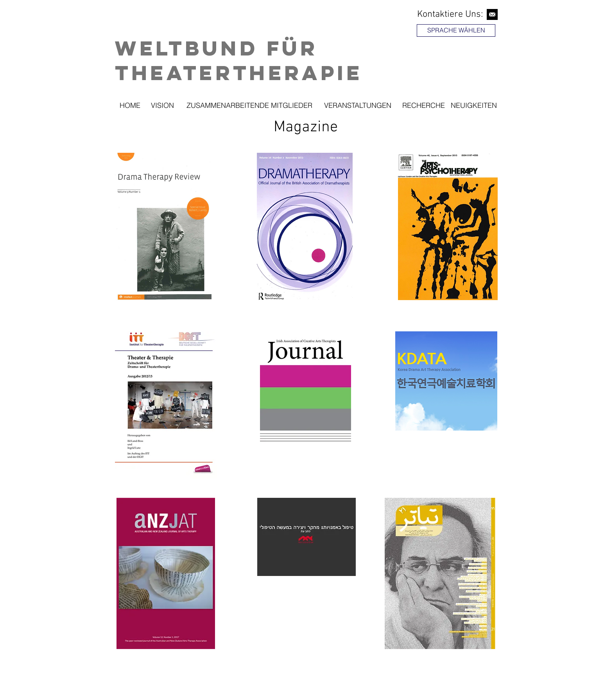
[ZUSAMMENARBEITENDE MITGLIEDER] (249, 105)
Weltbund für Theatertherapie (239, 60)
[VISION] (162, 105)
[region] (457, 52)
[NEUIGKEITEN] (473, 105)
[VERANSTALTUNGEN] (357, 105)
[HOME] (130, 105)
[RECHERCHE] (423, 105)
